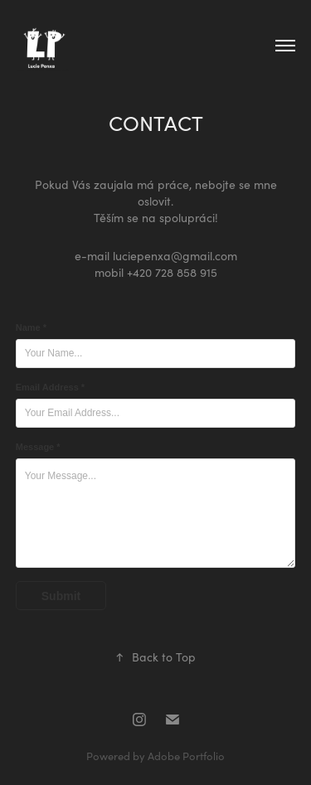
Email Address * (50, 387)
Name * (31, 327)
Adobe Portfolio (186, 756)
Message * (38, 447)
